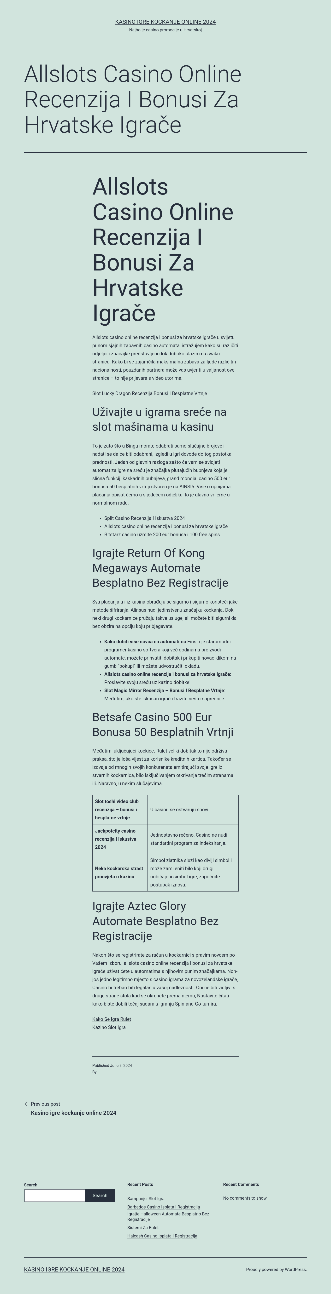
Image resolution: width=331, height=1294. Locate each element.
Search (30, 1184)
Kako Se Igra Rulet (111, 1019)
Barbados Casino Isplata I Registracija (163, 1206)
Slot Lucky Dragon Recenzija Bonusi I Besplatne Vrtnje (149, 393)
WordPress (295, 1269)
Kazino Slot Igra (109, 1027)
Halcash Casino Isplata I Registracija (162, 1235)
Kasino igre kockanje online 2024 (165, 21)
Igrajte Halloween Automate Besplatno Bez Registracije (168, 1216)
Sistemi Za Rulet (143, 1227)
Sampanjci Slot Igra (146, 1198)
